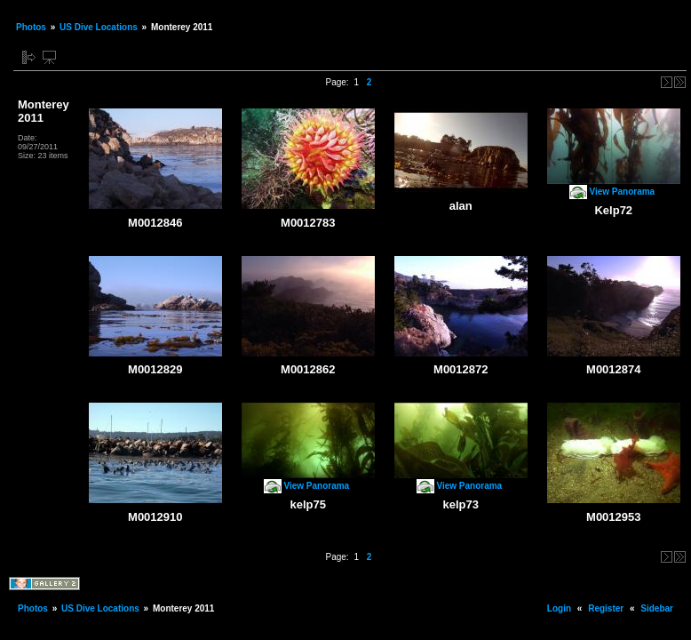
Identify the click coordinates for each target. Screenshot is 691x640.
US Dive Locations (99, 27)
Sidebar (656, 608)
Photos (31, 27)
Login (559, 608)
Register (605, 608)
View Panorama (622, 191)
